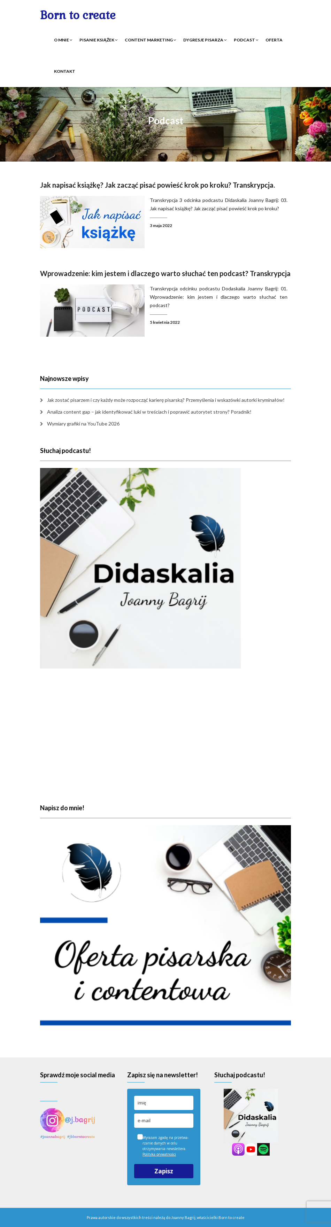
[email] (163, 1120)
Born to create (78, 15)
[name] (163, 1103)
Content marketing (150, 39)
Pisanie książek (98, 39)
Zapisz (163, 1171)
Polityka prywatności (159, 1154)
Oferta (274, 39)
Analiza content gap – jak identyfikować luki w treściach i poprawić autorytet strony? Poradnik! (149, 412)
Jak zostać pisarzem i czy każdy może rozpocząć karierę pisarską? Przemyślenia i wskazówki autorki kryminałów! (166, 400)
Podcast (246, 39)
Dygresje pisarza (205, 39)
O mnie (63, 39)
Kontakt (64, 71)
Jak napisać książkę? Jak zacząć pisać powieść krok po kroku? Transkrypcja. (157, 185)
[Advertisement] (165, 736)
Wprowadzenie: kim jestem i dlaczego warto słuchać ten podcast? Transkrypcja (165, 273)
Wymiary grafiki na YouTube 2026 (83, 424)
